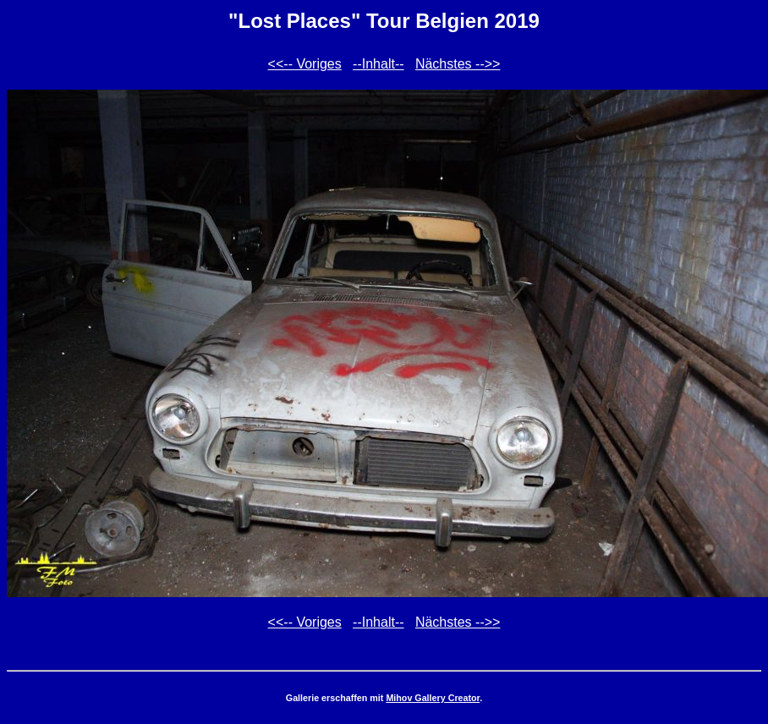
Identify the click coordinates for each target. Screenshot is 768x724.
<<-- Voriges (305, 64)
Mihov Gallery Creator (433, 698)
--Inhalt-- (378, 64)
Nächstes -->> (457, 64)
